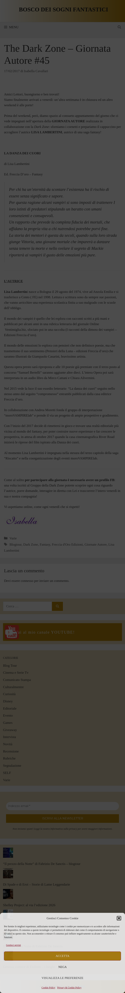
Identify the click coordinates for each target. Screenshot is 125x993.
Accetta (62, 956)
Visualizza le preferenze (63, 978)
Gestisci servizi (13, 945)
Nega (62, 967)
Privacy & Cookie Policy (69, 987)
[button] (119, 918)
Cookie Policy (48, 987)
